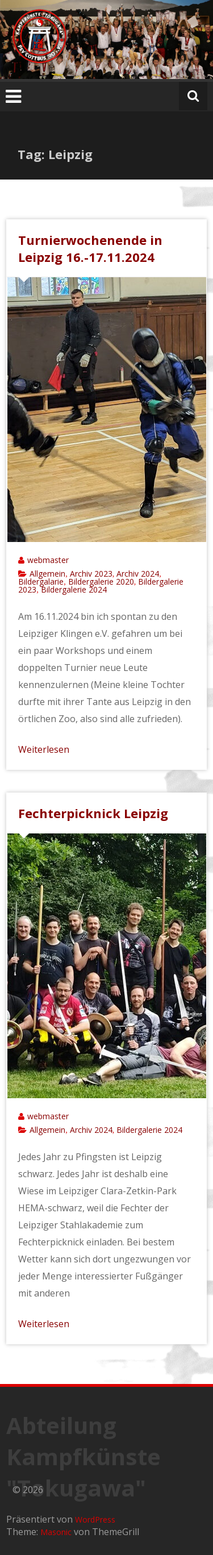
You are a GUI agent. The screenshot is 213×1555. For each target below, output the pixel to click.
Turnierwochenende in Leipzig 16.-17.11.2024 (90, 248)
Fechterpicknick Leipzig (93, 813)
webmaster (48, 560)
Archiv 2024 (137, 573)
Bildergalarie (41, 581)
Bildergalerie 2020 (101, 581)
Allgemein (47, 573)
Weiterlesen (43, 749)
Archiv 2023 (91, 573)
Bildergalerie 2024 (74, 589)
